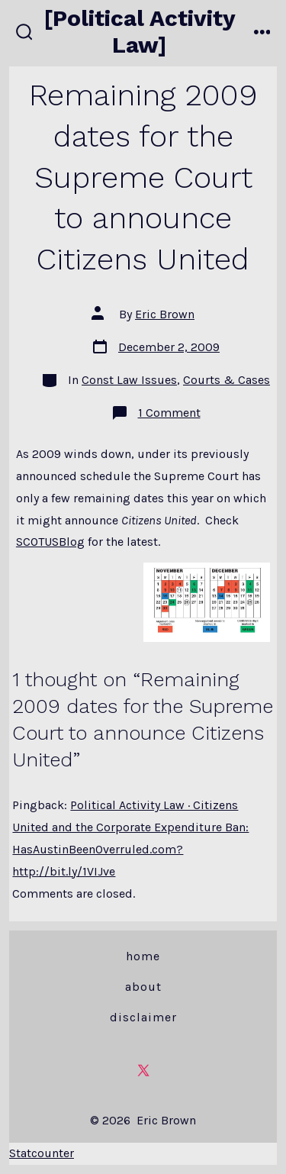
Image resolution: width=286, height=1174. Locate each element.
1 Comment (169, 412)
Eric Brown (164, 314)
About (143, 986)
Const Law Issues (129, 380)
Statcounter (41, 1153)
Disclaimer (143, 1017)
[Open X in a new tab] (143, 1070)
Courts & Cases (226, 380)
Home (143, 956)
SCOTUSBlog (50, 541)
